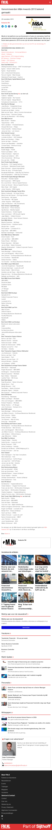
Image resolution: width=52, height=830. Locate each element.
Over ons (4, 801)
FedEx (3, 60)
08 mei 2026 (5, 582)
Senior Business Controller (10, 644)
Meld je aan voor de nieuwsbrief (14, 614)
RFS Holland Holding (17, 56)
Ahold (3, 54)
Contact (4, 798)
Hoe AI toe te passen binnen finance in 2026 (22, 717)
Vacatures (5, 633)
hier (21, 496)
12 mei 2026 (39, 563)
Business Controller (7, 649)
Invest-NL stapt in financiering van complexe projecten (25, 662)
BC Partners (5, 58)
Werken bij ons (6, 804)
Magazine (4, 789)
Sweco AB (4, 62)
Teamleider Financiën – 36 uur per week (14, 638)
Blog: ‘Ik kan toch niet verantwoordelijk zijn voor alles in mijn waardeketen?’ (25, 606)
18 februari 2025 (7, 601)
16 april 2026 (22, 582)
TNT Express (11, 60)
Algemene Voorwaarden (9, 810)
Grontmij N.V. (13, 62)
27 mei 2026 (5, 563)
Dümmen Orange (15, 58)
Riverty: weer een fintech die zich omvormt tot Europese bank (8, 569)
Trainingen (4, 786)
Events (3, 784)
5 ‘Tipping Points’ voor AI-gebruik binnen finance (8, 606)
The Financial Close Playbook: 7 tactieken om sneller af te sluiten (29, 723)
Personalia (5, 683)
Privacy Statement (7, 807)
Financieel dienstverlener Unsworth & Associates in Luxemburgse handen (7, 588)
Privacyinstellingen (7, 813)
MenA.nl (7, 533)
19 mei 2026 (22, 563)
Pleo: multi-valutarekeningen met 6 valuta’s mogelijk (25, 675)
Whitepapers (6, 712)
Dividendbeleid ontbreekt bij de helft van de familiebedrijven (41, 588)
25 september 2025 (42, 582)
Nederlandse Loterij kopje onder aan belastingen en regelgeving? (26, 569)
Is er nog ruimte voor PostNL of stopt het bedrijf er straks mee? (42, 569)
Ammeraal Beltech (21, 52)
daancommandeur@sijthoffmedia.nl (15, 765)
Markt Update (6, 657)
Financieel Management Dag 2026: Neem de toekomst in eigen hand (25, 588)
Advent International (7, 52)
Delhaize (9, 54)
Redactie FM (5, 23)
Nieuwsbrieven (6, 781)
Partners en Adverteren (8, 778)
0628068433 (8, 763)
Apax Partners (5, 56)
